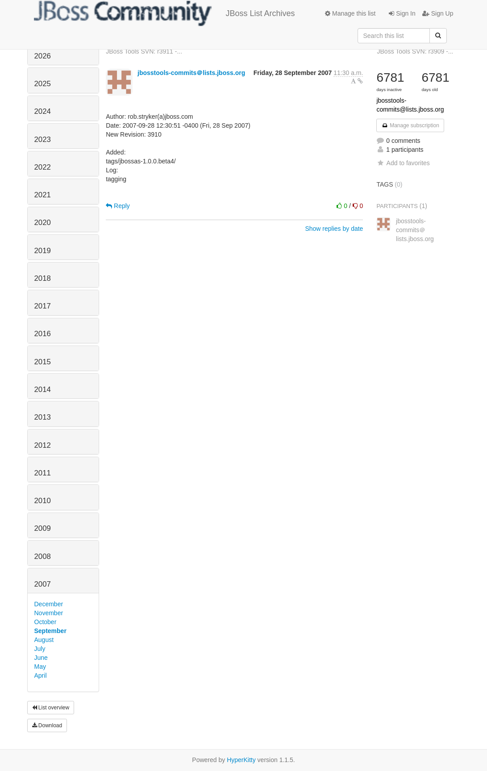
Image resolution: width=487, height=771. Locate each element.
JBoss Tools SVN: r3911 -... (144, 51)
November (48, 613)
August (44, 639)
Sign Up (438, 13)
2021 (42, 195)
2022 (42, 167)
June (41, 657)
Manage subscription (410, 125)
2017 (42, 306)
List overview (51, 707)
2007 (42, 584)
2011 (42, 473)
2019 (42, 250)
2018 (42, 278)
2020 (42, 222)
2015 (42, 362)
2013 (42, 417)
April (40, 675)
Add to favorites (402, 163)
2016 (42, 333)
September (50, 630)
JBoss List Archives (164, 13)
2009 (42, 528)
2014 (42, 389)
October (45, 621)
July (40, 648)
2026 (42, 56)
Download (47, 725)
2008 (42, 556)
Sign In (402, 13)
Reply (118, 205)
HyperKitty (241, 759)
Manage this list (350, 13)
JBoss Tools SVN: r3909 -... (415, 51)
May (40, 666)
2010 (42, 500)
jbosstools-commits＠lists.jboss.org (191, 72)
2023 (42, 139)
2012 (42, 445)
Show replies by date (334, 228)
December (48, 604)
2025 (42, 83)
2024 (42, 111)
